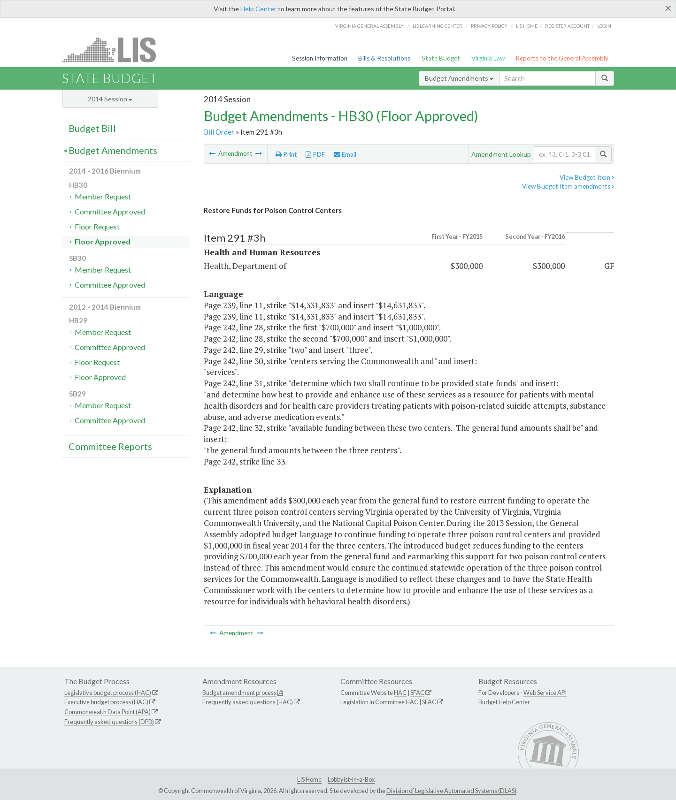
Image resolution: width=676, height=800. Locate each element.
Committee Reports (110, 446)
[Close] (668, 8)
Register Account (567, 26)
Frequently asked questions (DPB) (109, 721)
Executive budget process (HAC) (106, 702)
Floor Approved (103, 241)
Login (604, 26)
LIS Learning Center (437, 26)
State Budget (441, 58)
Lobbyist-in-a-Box (351, 779)
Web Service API (545, 692)
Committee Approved (110, 211)
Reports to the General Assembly (561, 58)
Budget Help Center (504, 702)
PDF (315, 154)
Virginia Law (488, 58)
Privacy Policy (489, 26)
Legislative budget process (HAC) (107, 692)
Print (286, 154)
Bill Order (219, 132)
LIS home (527, 26)
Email (345, 154)
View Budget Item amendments (568, 186)
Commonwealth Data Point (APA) (107, 712)
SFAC (417, 692)
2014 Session (110, 99)
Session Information (319, 58)
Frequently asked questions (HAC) (247, 702)
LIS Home (309, 779)
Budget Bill (92, 128)
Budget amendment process (239, 692)
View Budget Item (587, 177)
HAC (400, 692)
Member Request (103, 196)
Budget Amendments (459, 78)
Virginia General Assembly (369, 26)
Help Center (258, 9)
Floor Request (97, 226)
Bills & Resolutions (384, 58)
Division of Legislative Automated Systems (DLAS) (451, 790)
